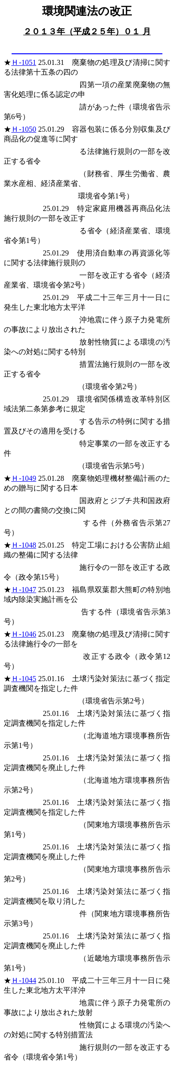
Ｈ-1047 (23, 590)
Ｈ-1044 (23, 980)
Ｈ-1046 (23, 634)
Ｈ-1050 (23, 129)
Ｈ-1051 (23, 62)
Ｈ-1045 (23, 679)
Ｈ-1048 (23, 545)
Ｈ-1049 (23, 478)
